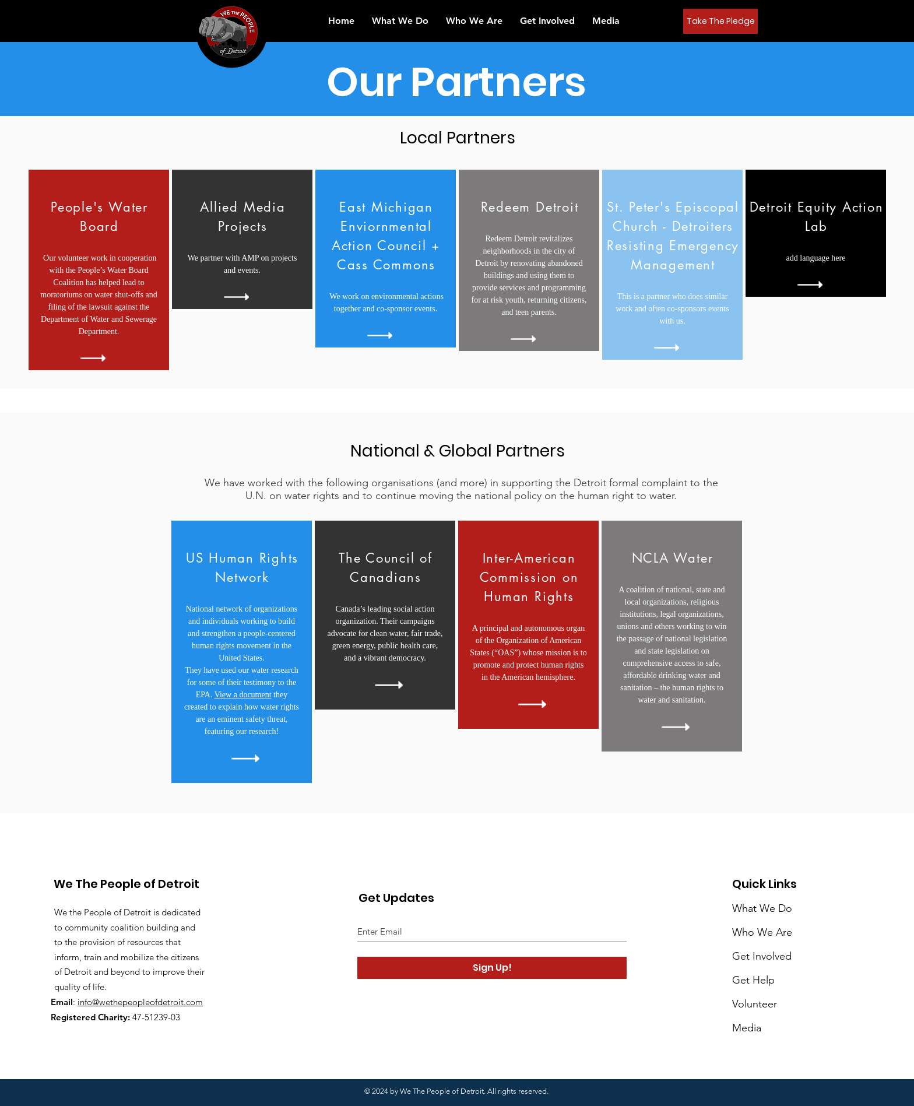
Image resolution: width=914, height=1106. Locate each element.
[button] (605, 21)
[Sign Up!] (492, 968)
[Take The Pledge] (720, 21)
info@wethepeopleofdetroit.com (140, 1001)
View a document (243, 694)
